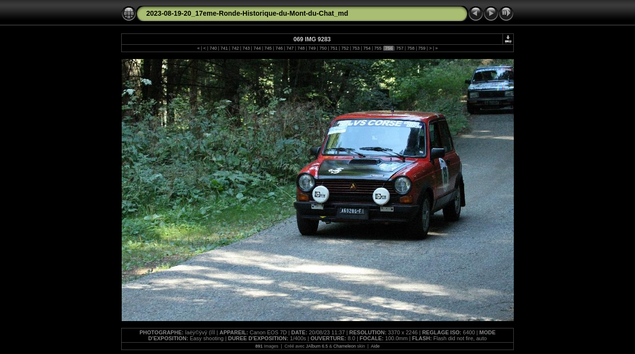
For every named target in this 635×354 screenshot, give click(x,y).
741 (224, 48)
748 (301, 48)
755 (378, 48)
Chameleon (344, 346)
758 (411, 48)
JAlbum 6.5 (317, 346)
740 (213, 48)
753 (356, 48)
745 (268, 48)
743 (246, 48)
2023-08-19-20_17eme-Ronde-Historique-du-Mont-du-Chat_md (247, 13)
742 (235, 48)
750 (323, 48)
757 (400, 48)
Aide (375, 346)
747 (290, 48)
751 (334, 48)
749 (312, 48)
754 (367, 48)
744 (257, 48)
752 (345, 48)
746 (279, 48)
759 (422, 48)
